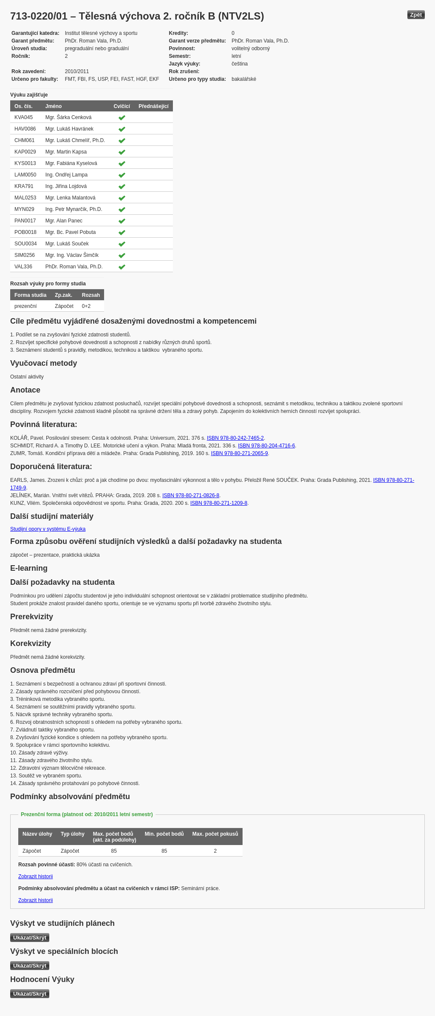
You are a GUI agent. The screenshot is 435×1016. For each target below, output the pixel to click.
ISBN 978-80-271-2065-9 (239, 453)
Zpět (416, 14)
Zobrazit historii (35, 876)
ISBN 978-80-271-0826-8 (190, 495)
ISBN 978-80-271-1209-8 (218, 503)
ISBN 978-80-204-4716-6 (266, 446)
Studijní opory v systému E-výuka (47, 529)
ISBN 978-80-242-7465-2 (235, 438)
